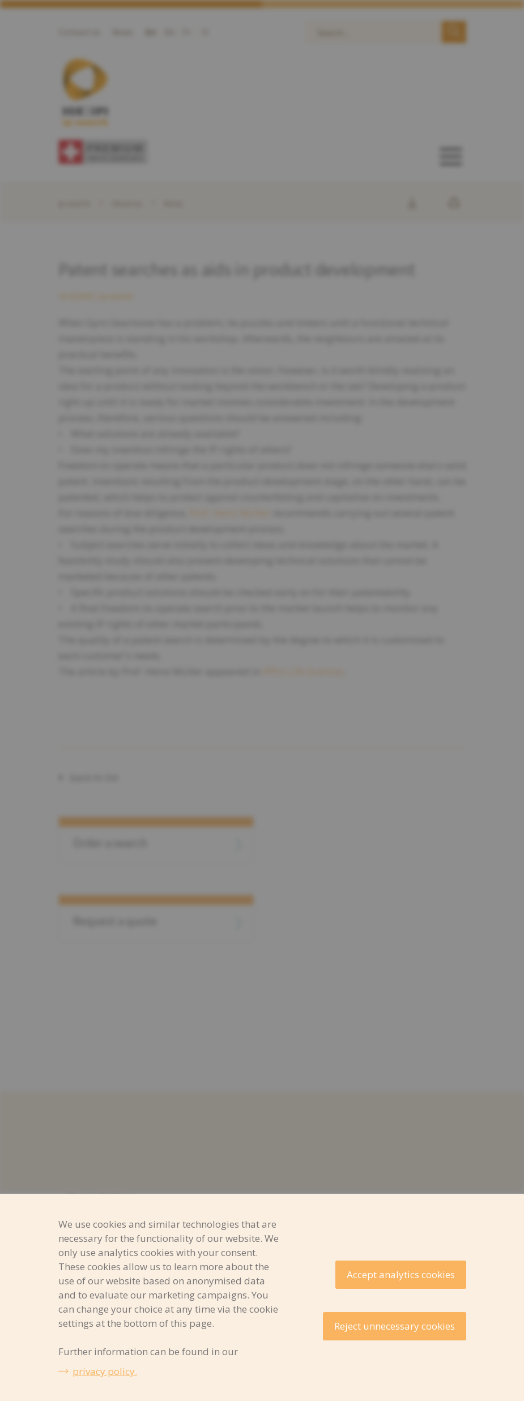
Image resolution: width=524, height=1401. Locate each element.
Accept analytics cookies (401, 1274)
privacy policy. (105, 1371)
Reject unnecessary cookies (394, 1325)
